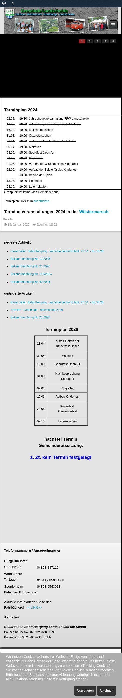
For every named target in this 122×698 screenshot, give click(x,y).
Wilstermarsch (93, 211)
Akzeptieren (85, 690)
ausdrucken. (42, 201)
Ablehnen (107, 690)
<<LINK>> (34, 607)
